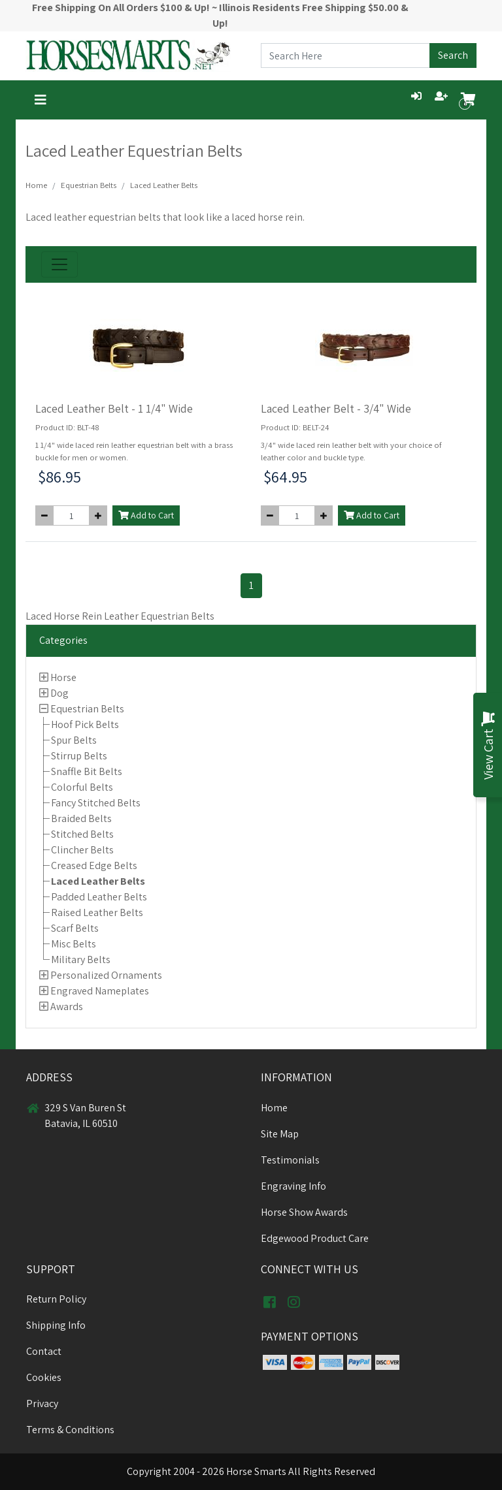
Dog (59, 693)
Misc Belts (73, 944)
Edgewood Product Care (315, 1238)
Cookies (43, 1377)
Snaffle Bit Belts (86, 771)
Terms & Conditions (70, 1429)
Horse (63, 677)
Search (453, 55)
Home (36, 185)
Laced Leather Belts (98, 881)
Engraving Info (293, 1186)
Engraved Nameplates (99, 991)
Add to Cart (146, 515)
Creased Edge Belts (94, 865)
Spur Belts (74, 740)
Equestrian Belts (87, 709)
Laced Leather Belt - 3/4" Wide (336, 408)
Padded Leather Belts (99, 897)
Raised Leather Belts (97, 912)
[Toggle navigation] (40, 100)
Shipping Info (56, 1325)
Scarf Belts (75, 928)
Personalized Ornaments (106, 975)
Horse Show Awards (304, 1212)
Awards (66, 1006)
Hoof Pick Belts (85, 724)
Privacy (42, 1403)
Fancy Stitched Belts (96, 803)
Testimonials (290, 1160)
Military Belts (80, 959)
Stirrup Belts (79, 756)
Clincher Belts (82, 850)
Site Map (280, 1134)
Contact (43, 1351)
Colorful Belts (82, 787)
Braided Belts (81, 818)
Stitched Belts (82, 834)
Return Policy (56, 1299)
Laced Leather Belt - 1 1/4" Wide (114, 408)
